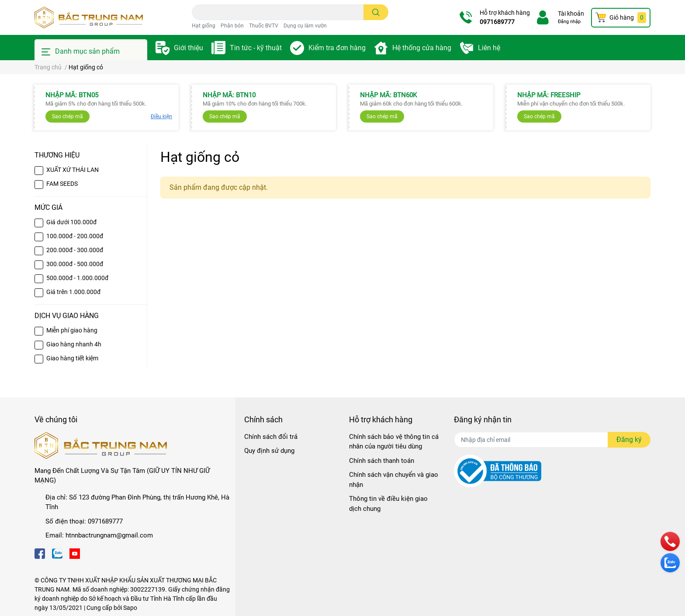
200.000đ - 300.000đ (74, 249)
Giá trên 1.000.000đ (73, 291)
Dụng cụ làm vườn (305, 26)
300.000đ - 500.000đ (74, 263)
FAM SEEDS (62, 183)
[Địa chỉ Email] (552, 440)
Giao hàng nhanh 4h (73, 344)
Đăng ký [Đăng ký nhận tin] (629, 439)
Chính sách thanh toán (381, 461)
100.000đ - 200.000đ (74, 236)
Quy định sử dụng (269, 451)
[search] (375, 12)
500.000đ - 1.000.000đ (77, 277)
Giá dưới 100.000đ (71, 222)
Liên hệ (489, 48)
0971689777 (497, 21)
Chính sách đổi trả (271, 437)
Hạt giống (203, 26)
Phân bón (232, 26)
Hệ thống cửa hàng (421, 48)
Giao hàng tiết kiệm (72, 358)
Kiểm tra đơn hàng (337, 48)
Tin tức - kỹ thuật (256, 48)
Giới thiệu (188, 48)
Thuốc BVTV (263, 26)
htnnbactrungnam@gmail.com (109, 535)
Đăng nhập (569, 21)
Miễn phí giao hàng (71, 330)
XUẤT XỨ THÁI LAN (72, 169)
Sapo (130, 607)
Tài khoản (571, 13)
